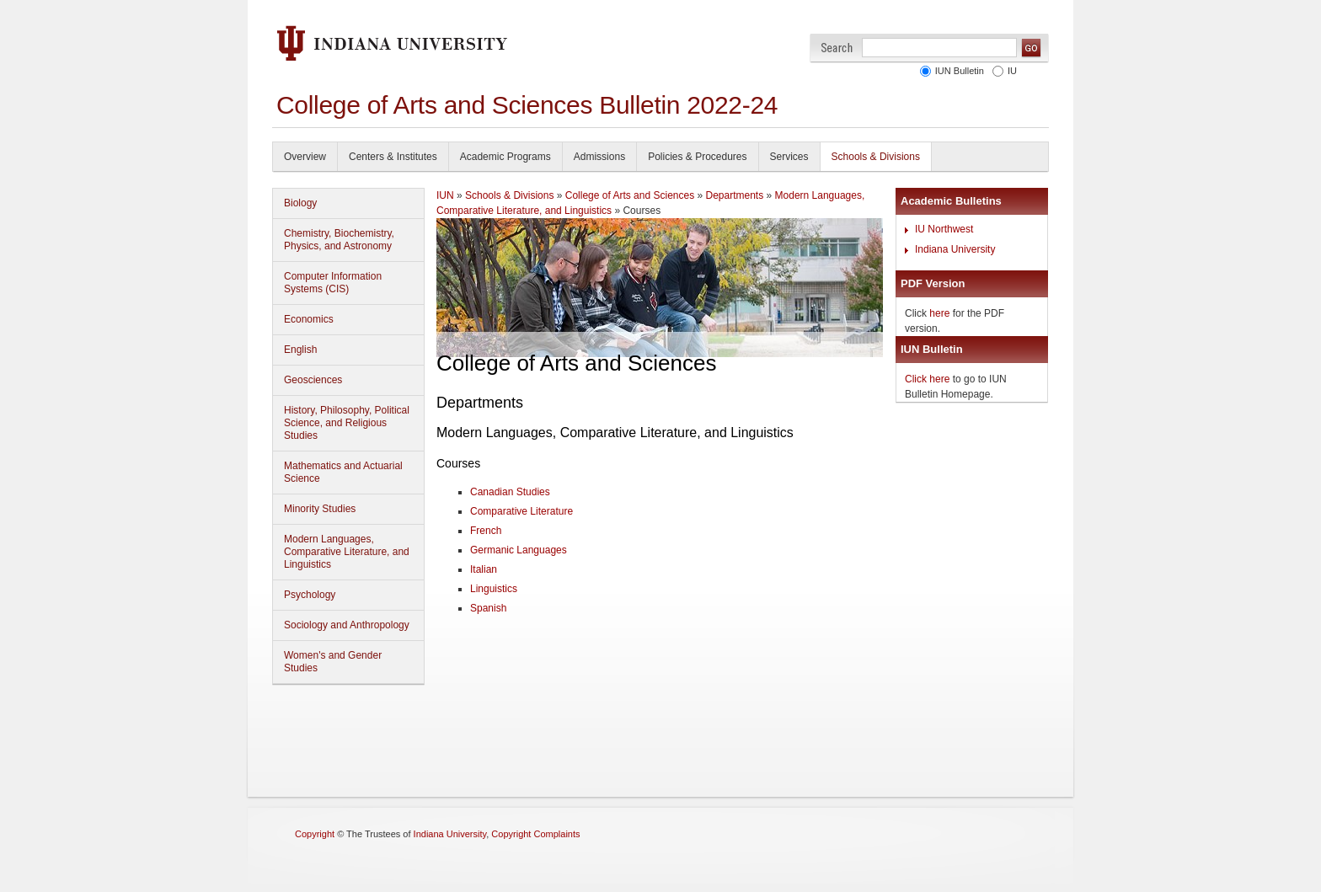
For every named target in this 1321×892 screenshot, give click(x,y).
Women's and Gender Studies (333, 661)
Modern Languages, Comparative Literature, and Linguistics (346, 551)
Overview (305, 157)
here (939, 313)
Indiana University (955, 249)
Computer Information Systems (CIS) (333, 282)
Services (789, 157)
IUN (445, 195)
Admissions (599, 157)
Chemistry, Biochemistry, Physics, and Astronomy (339, 239)
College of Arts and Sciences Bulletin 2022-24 (527, 105)
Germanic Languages (518, 550)
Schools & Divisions (876, 157)
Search (837, 47)
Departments (735, 195)
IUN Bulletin (959, 71)
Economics (309, 319)
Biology (300, 203)
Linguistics (493, 589)
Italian (483, 569)
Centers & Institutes (393, 157)
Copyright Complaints (535, 834)
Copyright (314, 834)
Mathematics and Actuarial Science (343, 472)
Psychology (309, 595)
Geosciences (313, 380)
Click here (927, 379)
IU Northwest (944, 229)
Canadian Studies (510, 492)
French (485, 531)
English (300, 349)
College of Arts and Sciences (629, 195)
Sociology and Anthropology (346, 625)
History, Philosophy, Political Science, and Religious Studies (346, 422)
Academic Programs (505, 157)
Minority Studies (320, 509)
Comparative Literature (521, 511)
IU (1012, 71)
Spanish (488, 608)
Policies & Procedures (697, 157)
